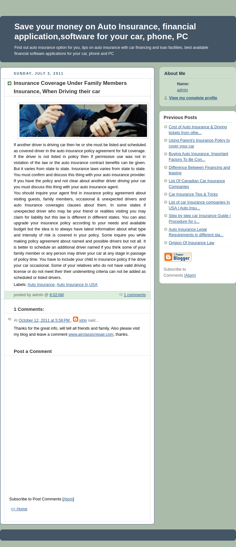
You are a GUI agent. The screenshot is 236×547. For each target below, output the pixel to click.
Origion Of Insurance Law (191, 243)
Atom (68, 499)
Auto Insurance (41, 284)
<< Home (19, 509)
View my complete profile (193, 98)
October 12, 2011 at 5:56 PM (44, 320)
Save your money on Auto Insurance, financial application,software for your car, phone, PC (105, 31)
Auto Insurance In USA (77, 284)
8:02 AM (56, 295)
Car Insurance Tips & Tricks (193, 194)
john (83, 320)
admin (182, 90)
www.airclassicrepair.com (91, 334)
